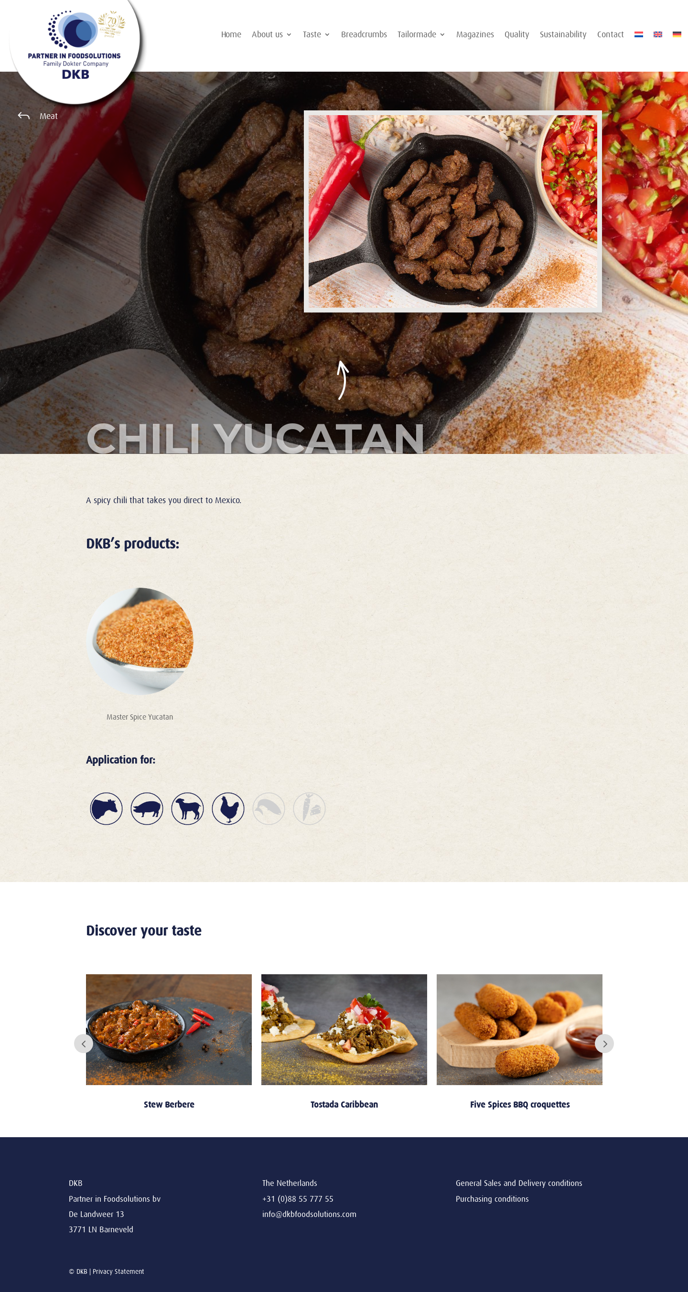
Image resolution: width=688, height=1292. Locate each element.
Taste (312, 35)
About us (267, 35)
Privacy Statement (118, 1271)
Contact (610, 35)
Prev (83, 1043)
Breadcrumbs (364, 35)
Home (231, 35)
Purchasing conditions (492, 1199)
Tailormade (417, 35)
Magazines (475, 35)
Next (604, 1043)
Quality (517, 35)
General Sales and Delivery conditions (519, 1183)
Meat (49, 116)
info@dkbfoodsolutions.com (309, 1214)
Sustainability (563, 35)
